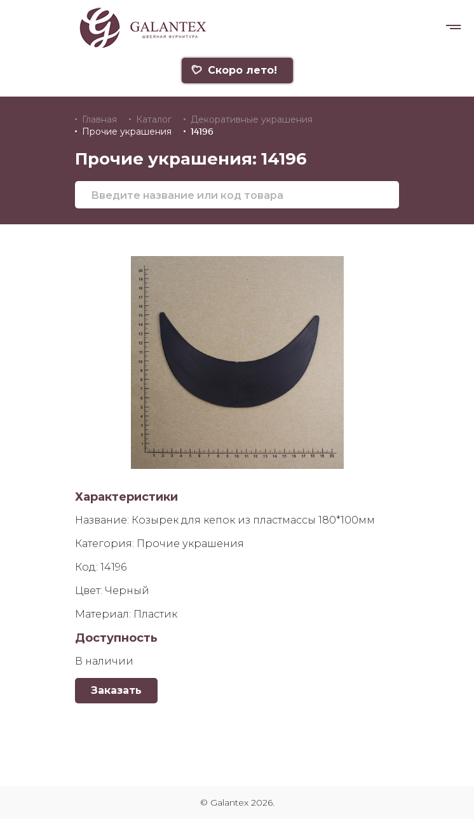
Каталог (154, 119)
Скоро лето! (234, 70)
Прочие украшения (127, 131)
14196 (202, 131)
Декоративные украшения (252, 119)
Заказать (116, 690)
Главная (99, 119)
